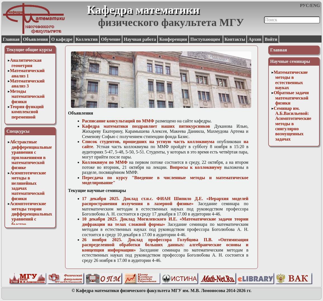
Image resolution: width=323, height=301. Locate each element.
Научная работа (140, 39)
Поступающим (205, 39)
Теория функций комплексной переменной (27, 111)
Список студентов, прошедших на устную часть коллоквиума (148, 141)
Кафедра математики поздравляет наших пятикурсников (146, 126)
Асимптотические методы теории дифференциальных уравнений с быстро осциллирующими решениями (31, 219)
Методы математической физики (27, 96)
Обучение (111, 39)
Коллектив (87, 39)
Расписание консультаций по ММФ (118, 120)
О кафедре (61, 39)
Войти (271, 39)
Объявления (35, 39)
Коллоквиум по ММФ (105, 162)
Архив (254, 39)
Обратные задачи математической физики (291, 97)
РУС (304, 5)
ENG (315, 5)
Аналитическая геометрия (25, 63)
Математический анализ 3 (27, 83)
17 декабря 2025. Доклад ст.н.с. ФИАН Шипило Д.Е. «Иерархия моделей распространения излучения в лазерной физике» (165, 201)
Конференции (173, 39)
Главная (11, 39)
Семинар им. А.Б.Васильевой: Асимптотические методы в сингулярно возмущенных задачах (292, 123)
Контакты (235, 39)
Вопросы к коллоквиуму (196, 167)
